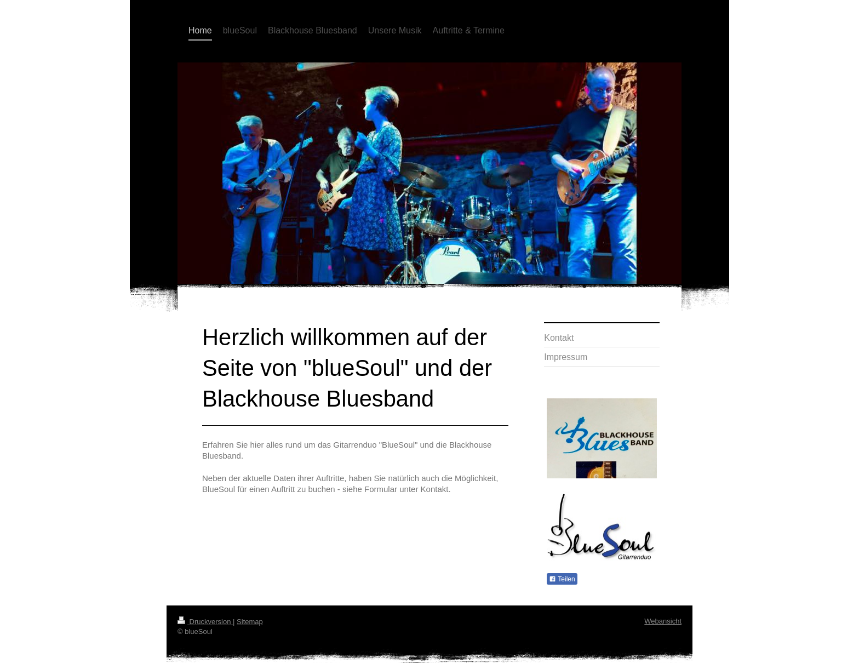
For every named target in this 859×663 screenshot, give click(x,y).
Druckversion (205, 622)
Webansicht (663, 621)
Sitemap (250, 622)
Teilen (562, 579)
